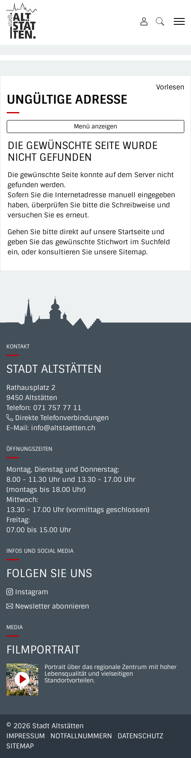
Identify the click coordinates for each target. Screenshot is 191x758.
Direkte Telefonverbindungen (57, 417)
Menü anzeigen (95, 126)
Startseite (133, 231)
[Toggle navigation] (176, 21)
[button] (160, 21)
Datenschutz (140, 736)
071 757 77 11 (57, 407)
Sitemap (20, 746)
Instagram (27, 592)
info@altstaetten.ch (63, 427)
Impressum (25, 736)
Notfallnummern (81, 736)
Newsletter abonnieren (47, 606)
